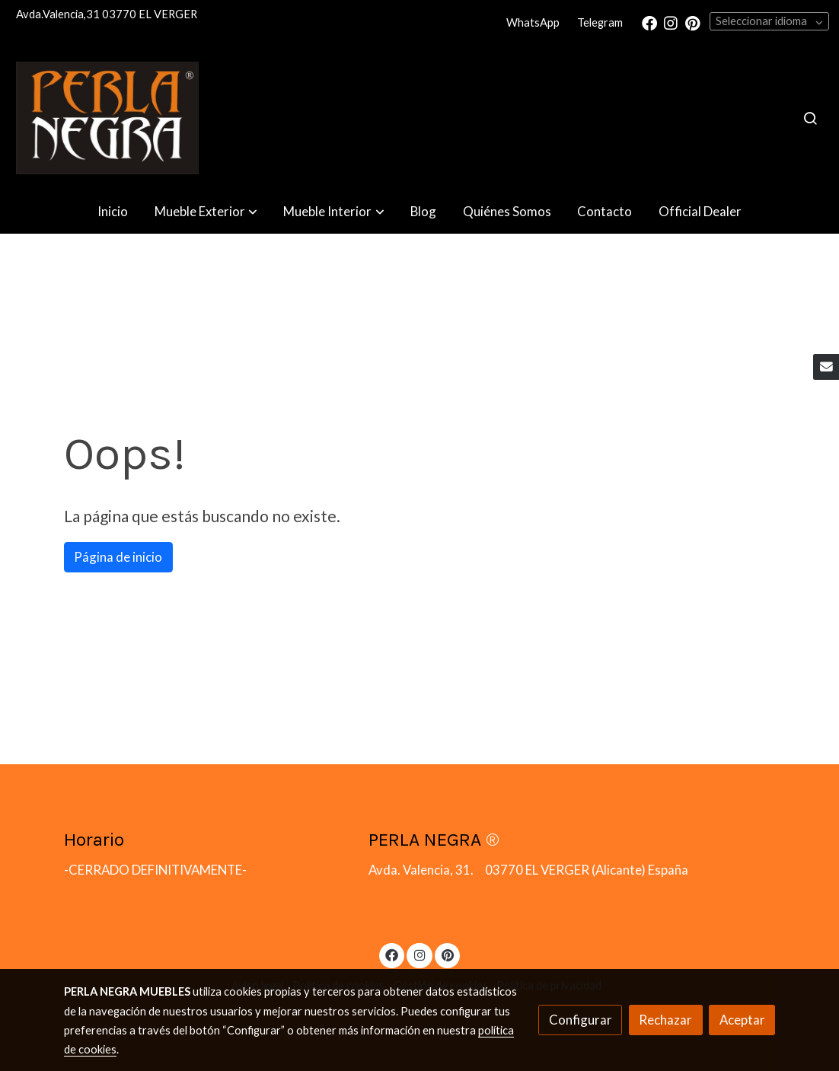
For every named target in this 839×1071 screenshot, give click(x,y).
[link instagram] (671, 22)
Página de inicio (118, 557)
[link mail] (826, 367)
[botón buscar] (810, 118)
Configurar (580, 1020)
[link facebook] (649, 22)
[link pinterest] (692, 22)
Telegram (600, 22)
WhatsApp (533, 22)
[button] (206, 212)
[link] (107, 118)
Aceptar (742, 1020)
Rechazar (665, 1020)
